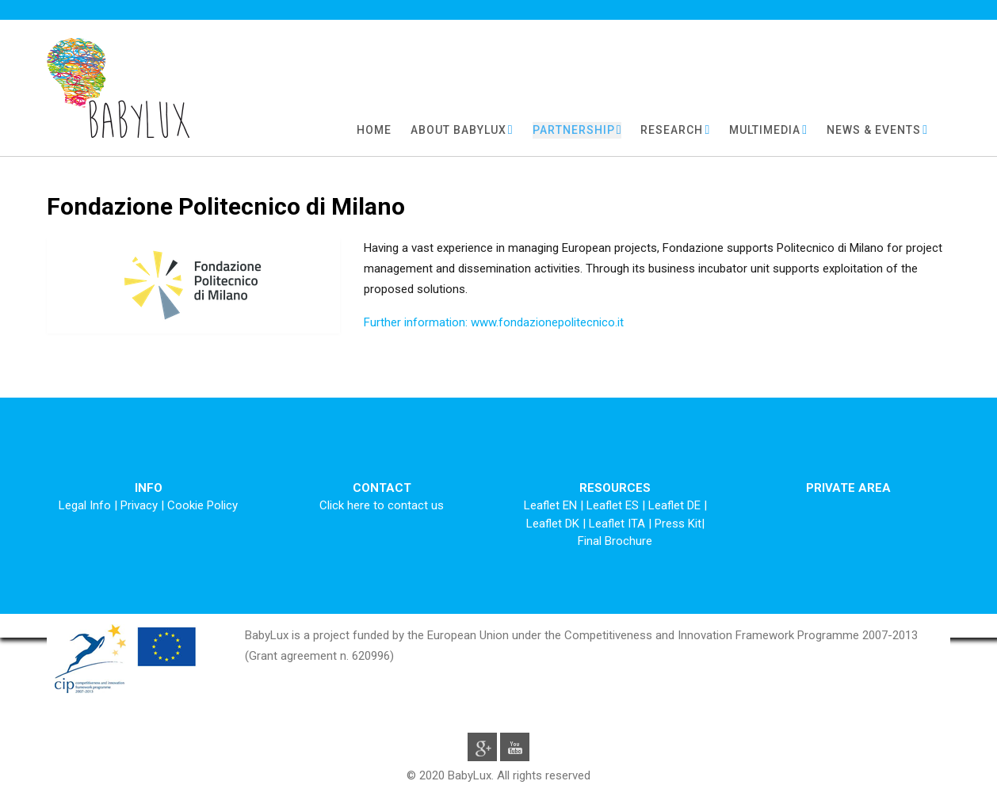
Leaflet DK (554, 523)
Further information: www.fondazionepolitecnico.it (494, 322)
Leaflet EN (552, 505)
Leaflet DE (676, 505)
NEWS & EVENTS (874, 130)
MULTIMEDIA (764, 130)
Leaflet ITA (618, 523)
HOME (374, 130)
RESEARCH (671, 130)
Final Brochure (615, 541)
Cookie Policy (202, 505)
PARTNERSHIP (574, 130)
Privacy (139, 505)
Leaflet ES (614, 505)
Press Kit (678, 523)
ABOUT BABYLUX (458, 130)
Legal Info (85, 505)
